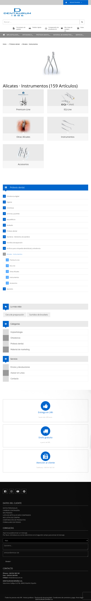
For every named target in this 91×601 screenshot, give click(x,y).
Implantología (13, 35)
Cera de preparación (15, 314)
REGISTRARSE (75, 2)
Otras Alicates (23, 136)
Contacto (10, 379)
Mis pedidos (7, 513)
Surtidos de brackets (38, 314)
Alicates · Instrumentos (30, 44)
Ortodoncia (27, 35)
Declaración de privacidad (43, 598)
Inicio (4, 44)
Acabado (10, 225)
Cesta (82, 28)
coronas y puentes (13, 214)
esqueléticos (11, 219)
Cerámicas (10, 208)
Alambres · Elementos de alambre (18, 237)
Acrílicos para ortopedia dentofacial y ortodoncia (23, 248)
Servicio (80, 35)
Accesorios (23, 164)
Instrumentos (67, 136)
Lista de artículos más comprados (17, 515)
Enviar (8, 561)
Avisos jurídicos (28, 598)
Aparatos (10, 289)
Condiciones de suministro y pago (64, 598)
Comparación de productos (14, 520)
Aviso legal (79, 598)
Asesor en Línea (13, 373)
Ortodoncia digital (13, 196)
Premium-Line (23, 109)
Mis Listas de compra (11, 517)
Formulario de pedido (12, 522)
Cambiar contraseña (11, 510)
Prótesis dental (43, 35)
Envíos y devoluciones (16, 367)
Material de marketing (63, 35)
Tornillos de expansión (15, 243)
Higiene (9, 202)
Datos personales (10, 508)
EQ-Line (68, 109)
